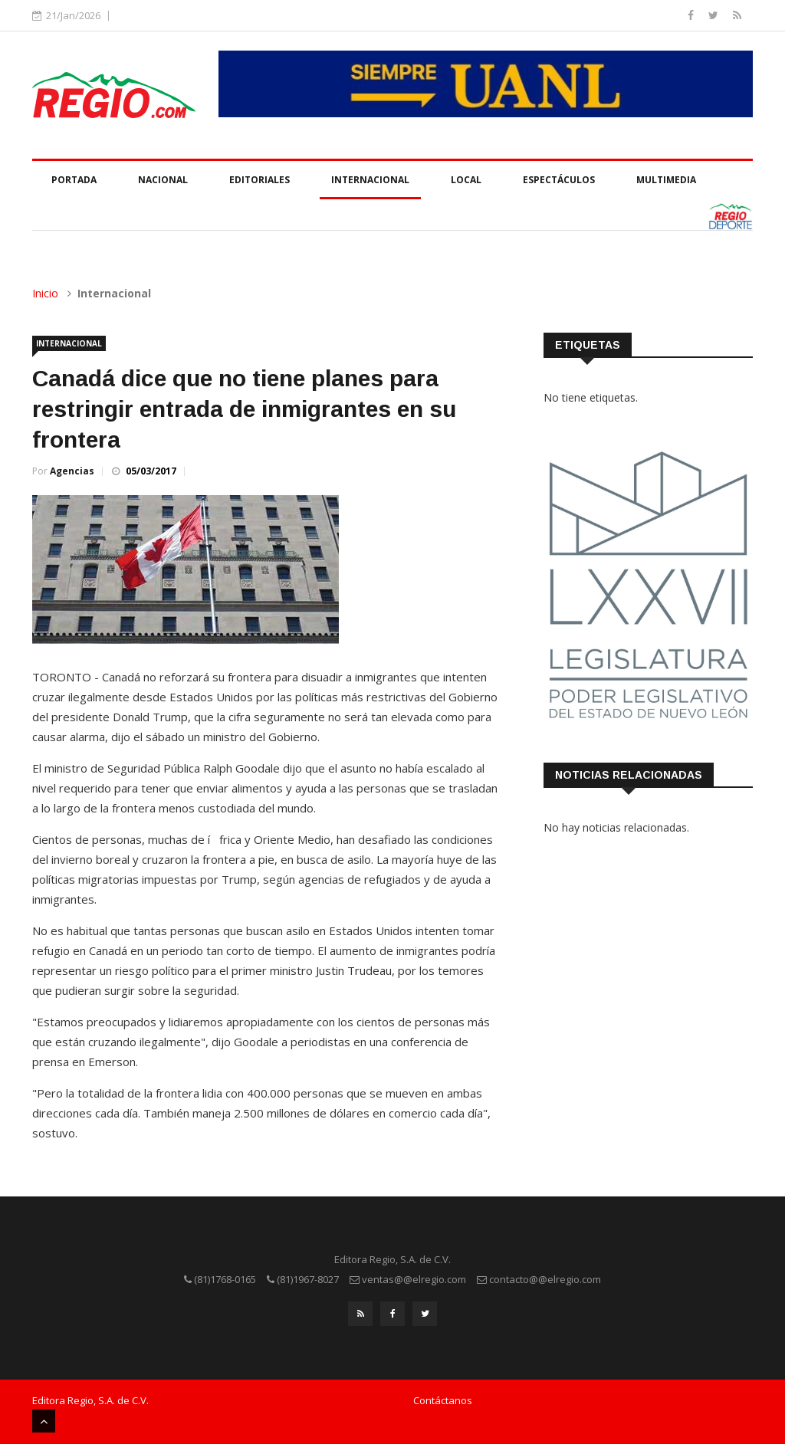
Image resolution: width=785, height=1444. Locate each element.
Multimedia (666, 179)
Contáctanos (442, 1400)
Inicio (45, 293)
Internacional (370, 179)
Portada (74, 179)
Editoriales (259, 179)
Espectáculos (559, 179)
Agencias (72, 471)
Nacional (163, 179)
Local (466, 179)
